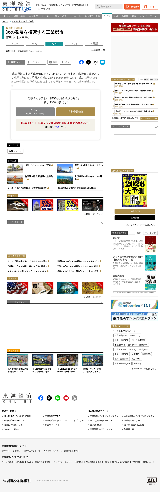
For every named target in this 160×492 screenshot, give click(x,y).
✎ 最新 (94, 43)
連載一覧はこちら (94, 297)
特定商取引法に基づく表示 (97, 462)
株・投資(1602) (138, 340)
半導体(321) (135, 335)
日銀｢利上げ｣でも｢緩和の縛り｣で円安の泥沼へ (27, 266)
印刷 (55, 62)
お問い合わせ (148, 462)
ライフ (5, 21)
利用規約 (136, 462)
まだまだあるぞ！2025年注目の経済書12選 (75, 188)
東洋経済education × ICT (15, 420)
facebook (40, 398)
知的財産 (79, 462)
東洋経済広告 (96, 425)
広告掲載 (20, 462)
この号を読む (135, 211)
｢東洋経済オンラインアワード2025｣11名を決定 (68, 5)
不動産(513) (120, 345)
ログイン (152, 6)
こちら (57, 127)
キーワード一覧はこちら (145, 369)
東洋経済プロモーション (101, 429)
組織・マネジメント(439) (125, 349)
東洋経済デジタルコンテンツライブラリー (64, 420)
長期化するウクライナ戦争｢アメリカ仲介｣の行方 (78, 271)
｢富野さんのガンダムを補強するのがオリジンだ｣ (78, 261)
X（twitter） (49, 398)
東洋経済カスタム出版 (134, 425)
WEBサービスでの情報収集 (38, 462)
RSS (74, 398)
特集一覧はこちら (94, 214)
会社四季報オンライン (14, 425)
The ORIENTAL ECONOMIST (17, 416)
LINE (57, 398)
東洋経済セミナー (132, 420)
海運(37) (137, 363)
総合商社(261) (121, 335)
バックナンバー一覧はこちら (141, 225)
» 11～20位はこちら (149, 118)
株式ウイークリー (53, 425)
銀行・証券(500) (121, 359)
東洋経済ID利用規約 (120, 462)
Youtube (66, 398)
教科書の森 (129, 429)
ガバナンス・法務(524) (138, 345)
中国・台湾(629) (121, 354)
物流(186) (146, 354)
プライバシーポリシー (62, 462)
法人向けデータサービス (101, 420)
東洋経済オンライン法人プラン (104, 416)
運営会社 (5, 451)
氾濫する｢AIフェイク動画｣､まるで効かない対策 (77, 266)
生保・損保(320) (121, 340)
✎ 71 (34, 43)
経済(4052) (136, 359)
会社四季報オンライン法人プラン (139, 416)
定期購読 (135, 217)
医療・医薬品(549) (122, 363)
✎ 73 (74, 43)
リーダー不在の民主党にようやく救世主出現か (27, 188)
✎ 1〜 (15, 43)
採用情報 (16, 451)
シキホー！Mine (11, 429)
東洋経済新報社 (17, 480)
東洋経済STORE (52, 416)
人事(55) (135, 354)
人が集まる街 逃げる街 (23, 21)
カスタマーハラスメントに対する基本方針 (61, 451)
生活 (15, 151)
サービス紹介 (7, 462)
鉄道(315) (143, 349)
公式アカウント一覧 (31, 451)
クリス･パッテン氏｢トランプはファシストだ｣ (26, 271)
